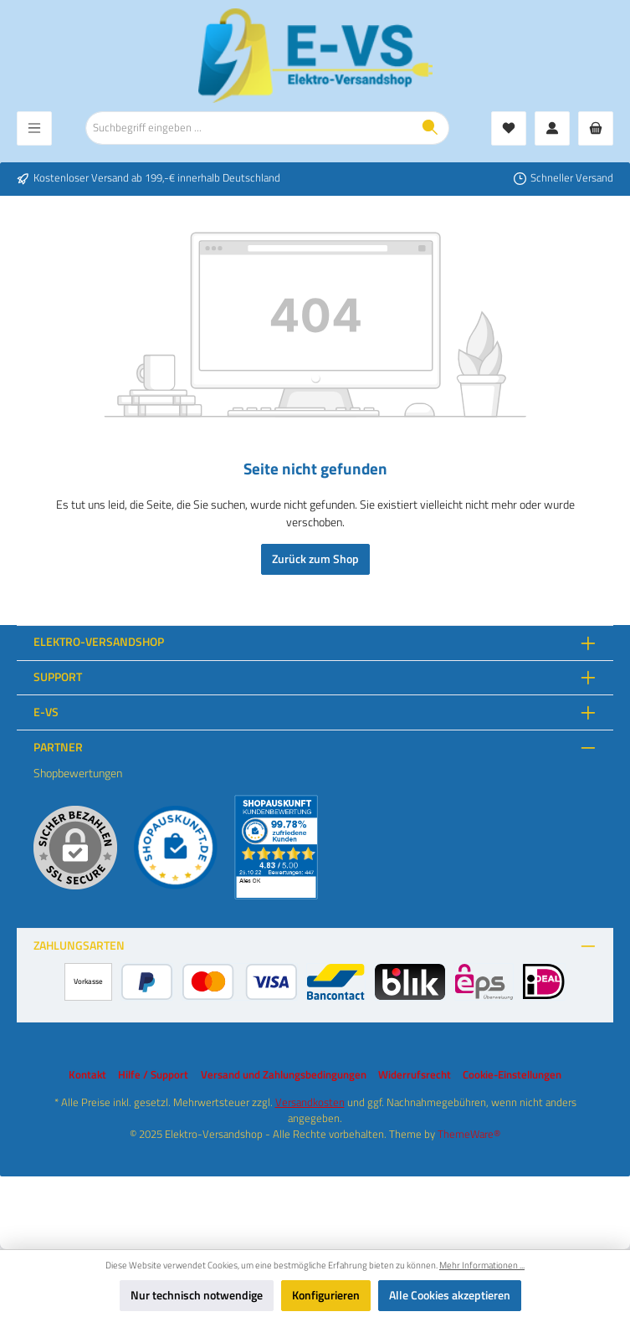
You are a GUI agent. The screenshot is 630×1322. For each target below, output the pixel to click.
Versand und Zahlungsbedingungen (283, 1075)
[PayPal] (146, 982)
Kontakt (87, 1075)
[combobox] (248, 128)
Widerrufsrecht (414, 1075)
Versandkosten (310, 1102)
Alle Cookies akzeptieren (449, 1295)
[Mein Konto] (552, 128)
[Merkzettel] (508, 128)
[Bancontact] (336, 982)
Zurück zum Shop (315, 559)
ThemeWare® (469, 1134)
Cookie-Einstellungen (512, 1075)
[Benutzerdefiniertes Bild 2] (276, 847)
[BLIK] (409, 982)
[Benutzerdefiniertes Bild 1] (176, 847)
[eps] (484, 982)
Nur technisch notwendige (197, 1295)
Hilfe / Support (153, 1075)
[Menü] (34, 128)
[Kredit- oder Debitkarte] (239, 982)
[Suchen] (430, 128)
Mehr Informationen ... (482, 1265)
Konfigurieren (326, 1295)
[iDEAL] (543, 982)
